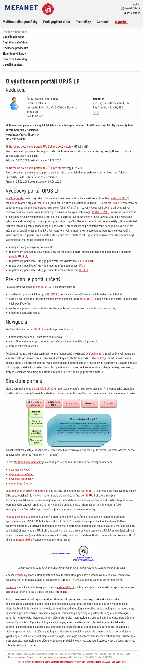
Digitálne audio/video (15, 42)
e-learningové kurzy (20, 483)
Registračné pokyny (16, 657)
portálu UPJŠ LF (18, 256)
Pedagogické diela (56, 22)
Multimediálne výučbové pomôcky (25, 491)
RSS (124, 662)
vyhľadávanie (93, 353)
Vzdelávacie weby (13, 36)
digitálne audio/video (21, 474)
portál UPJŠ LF (118, 198)
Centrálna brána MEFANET (98, 662)
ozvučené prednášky (21, 479)
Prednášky (83, 22)
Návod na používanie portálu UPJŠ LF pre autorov (38, 168)
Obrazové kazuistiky (15, 59)
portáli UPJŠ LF (34, 329)
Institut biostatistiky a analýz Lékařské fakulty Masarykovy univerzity (55, 662)
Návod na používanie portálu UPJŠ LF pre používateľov (41, 146)
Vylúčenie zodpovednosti (59, 657)
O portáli (121, 22)
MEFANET (43, 203)
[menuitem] (23, 21)
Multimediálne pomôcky (20, 22)
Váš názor (116, 662)
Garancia (103, 22)
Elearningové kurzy (14, 53)
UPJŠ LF (83, 270)
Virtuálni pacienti (13, 64)
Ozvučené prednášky (15, 48)
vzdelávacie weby (19, 469)
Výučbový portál (15, 198)
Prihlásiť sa (132, 13)
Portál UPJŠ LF (100, 212)
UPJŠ (82, 265)
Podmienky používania (36, 657)
